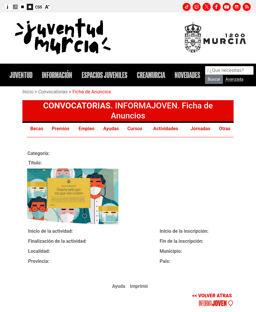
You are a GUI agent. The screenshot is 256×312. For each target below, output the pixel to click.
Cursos (134, 128)
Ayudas (111, 128)
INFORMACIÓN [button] (57, 75)
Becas (36, 128)
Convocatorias (53, 92)
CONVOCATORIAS (77, 105)
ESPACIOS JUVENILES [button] (104, 75)
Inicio (27, 92)
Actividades (165, 128)
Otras (225, 128)
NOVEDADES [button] (187, 75)
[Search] (229, 70)
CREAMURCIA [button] (151, 75)
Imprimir (139, 286)
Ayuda (118, 286)
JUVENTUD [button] (20, 75)
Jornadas (200, 128)
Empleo (87, 128)
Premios (60, 128)
